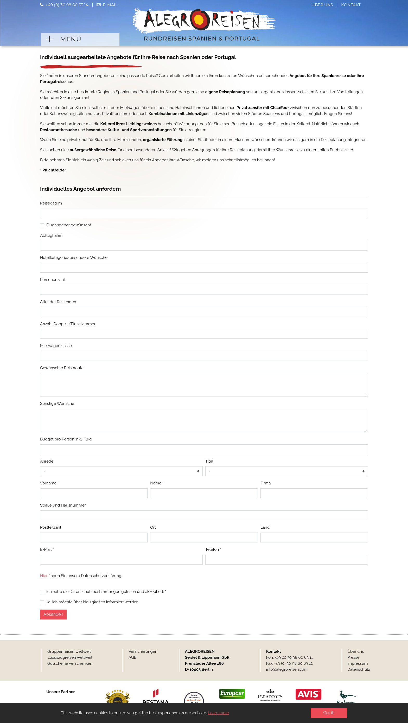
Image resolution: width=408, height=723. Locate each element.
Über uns (322, 4)
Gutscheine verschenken (69, 663)
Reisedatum (51, 203)
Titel (209, 461)
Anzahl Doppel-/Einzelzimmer (67, 324)
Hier (43, 575)
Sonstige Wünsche (57, 403)
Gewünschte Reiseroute (62, 368)
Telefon (213, 549)
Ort (153, 527)
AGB (133, 657)
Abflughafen (51, 235)
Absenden (53, 614)
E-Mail (110, 4)
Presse (353, 657)
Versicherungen (143, 651)
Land (265, 527)
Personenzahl (52, 279)
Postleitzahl (50, 527)
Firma (265, 483)
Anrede (46, 461)
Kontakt (351, 4)
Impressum (357, 663)
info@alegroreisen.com (287, 669)
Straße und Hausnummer (63, 505)
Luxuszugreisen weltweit (69, 657)
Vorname (49, 483)
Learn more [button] (218, 713)
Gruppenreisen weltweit (69, 651)
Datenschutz (358, 669)
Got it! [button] (328, 712)
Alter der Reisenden (58, 301)
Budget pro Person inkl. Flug (66, 439)
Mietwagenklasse (56, 345)
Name (157, 483)
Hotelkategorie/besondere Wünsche (73, 257)
